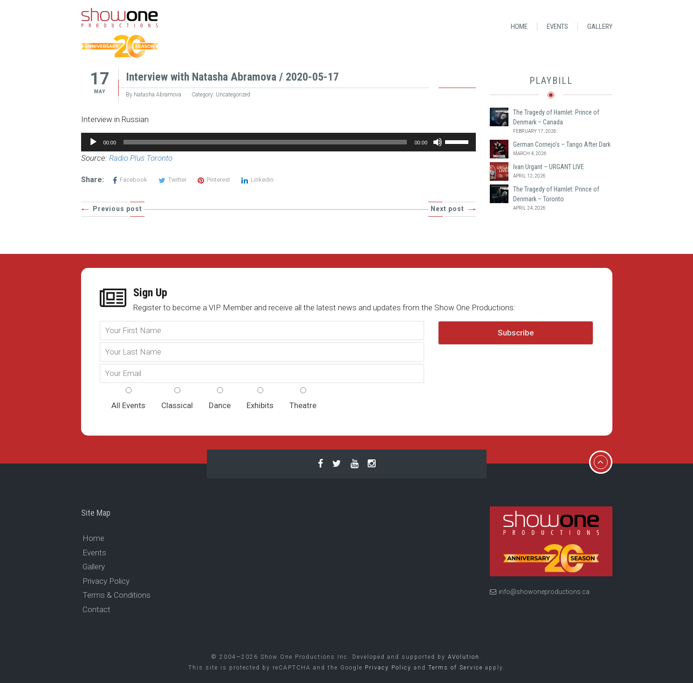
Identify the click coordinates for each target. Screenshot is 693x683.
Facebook (130, 179)
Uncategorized (233, 94)
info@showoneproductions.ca (540, 591)
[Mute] (437, 142)
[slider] (265, 142)
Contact (96, 609)
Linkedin (257, 179)
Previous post (117, 208)
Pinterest (214, 179)
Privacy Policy (106, 581)
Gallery (599, 26)
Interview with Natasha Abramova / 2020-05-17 (232, 76)
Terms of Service (455, 667)
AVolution (464, 657)
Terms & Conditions (116, 595)
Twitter (172, 179)
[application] (278, 142)
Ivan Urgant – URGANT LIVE (548, 167)
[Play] (93, 142)
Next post (447, 208)
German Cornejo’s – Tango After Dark (562, 144)
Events (557, 26)
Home (519, 26)
